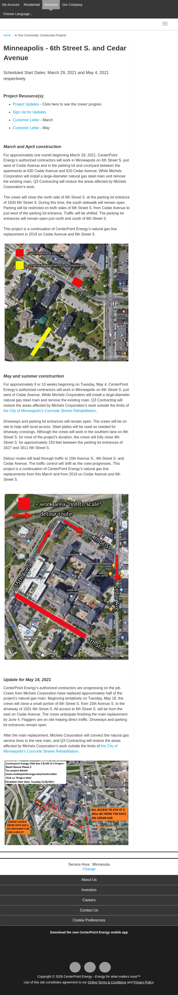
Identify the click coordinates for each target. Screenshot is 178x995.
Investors (89, 890)
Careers (89, 900)
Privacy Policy (143, 982)
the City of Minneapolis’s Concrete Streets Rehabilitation (49, 411)
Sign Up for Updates (29, 112)
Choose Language (17, 14)
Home (7, 35)
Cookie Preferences (89, 920)
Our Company (72, 4)
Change (89, 869)
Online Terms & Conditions (107, 982)
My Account (10, 4)
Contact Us (89, 910)
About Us (89, 880)
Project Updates (26, 104)
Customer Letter (26, 120)
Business (51, 4)
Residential (32, 4)
